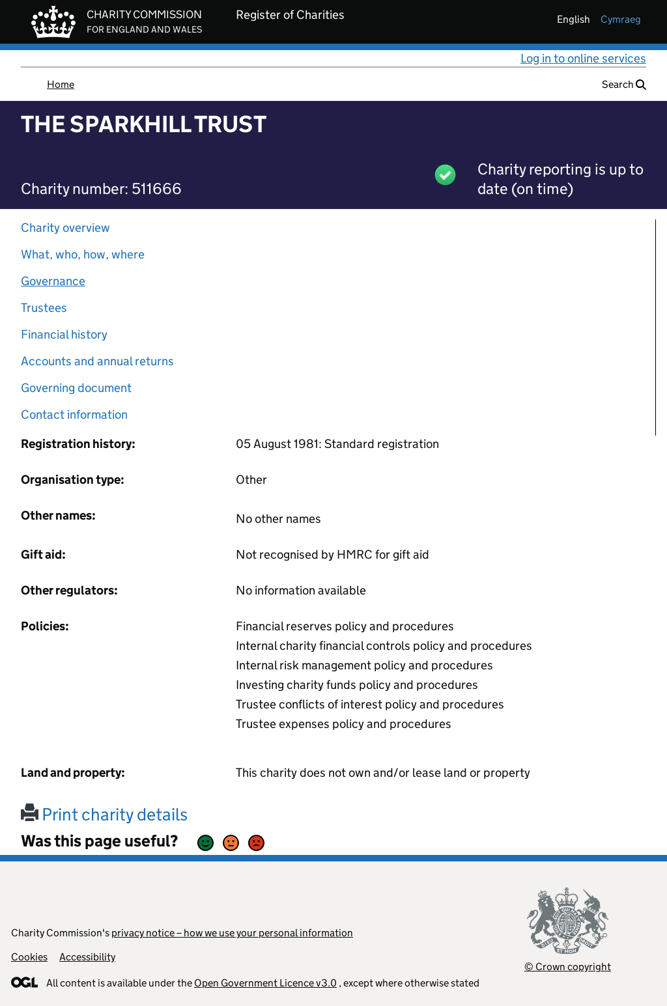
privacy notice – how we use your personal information (232, 933)
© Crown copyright (567, 966)
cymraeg (621, 19)
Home (60, 84)
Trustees (44, 307)
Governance (53, 280)
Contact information (74, 414)
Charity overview (65, 227)
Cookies (29, 957)
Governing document (76, 387)
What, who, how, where (83, 254)
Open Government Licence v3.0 (265, 983)
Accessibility (87, 957)
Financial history (64, 334)
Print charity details (104, 814)
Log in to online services (583, 58)
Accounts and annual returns (97, 361)
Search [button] (624, 84)
